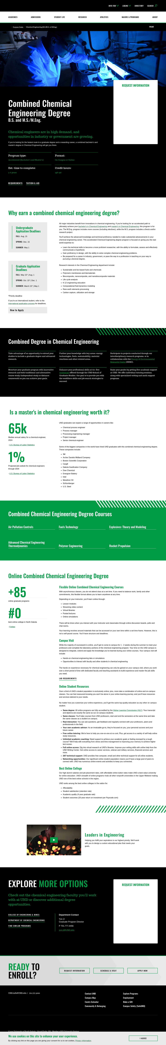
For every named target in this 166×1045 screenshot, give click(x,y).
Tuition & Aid (32, 183)
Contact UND (90, 993)
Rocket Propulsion (131, 546)
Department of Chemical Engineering (26, 920)
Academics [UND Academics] (12, 17)
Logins (126, 5)
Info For (114, 5)
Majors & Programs (130, 17)
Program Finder (18, 27)
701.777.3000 (34, 993)
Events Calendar (92, 1001)
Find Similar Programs (19, 926)
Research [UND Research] (82, 17)
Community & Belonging (95, 1005)
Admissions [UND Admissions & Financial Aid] (36, 17)
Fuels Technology (81, 527)
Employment (128, 997)
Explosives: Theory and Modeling (131, 527)
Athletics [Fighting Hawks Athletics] (104, 17)
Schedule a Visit (108, 970)
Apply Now (143, 970)
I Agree (149, 1038)
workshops (64, 373)
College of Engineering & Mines (24, 914)
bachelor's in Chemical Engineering (92, 226)
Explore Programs (130, 993)
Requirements (15, 183)
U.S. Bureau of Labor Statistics (22, 445)
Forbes (12, 627)
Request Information (74, 970)
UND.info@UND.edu (17, 993)
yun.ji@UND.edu (66, 930)
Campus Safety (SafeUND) (134, 1005)
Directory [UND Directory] (139, 5)
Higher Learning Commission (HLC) (127, 710)
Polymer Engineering (81, 546)
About (155, 17)
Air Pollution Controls (30, 527)
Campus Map (90, 997)
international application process (21, 304)
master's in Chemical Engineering (125, 226)
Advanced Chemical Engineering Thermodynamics (30, 544)
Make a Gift (128, 1001)
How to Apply (27, 310)
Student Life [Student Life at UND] (59, 17)
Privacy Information (83, 1041)
